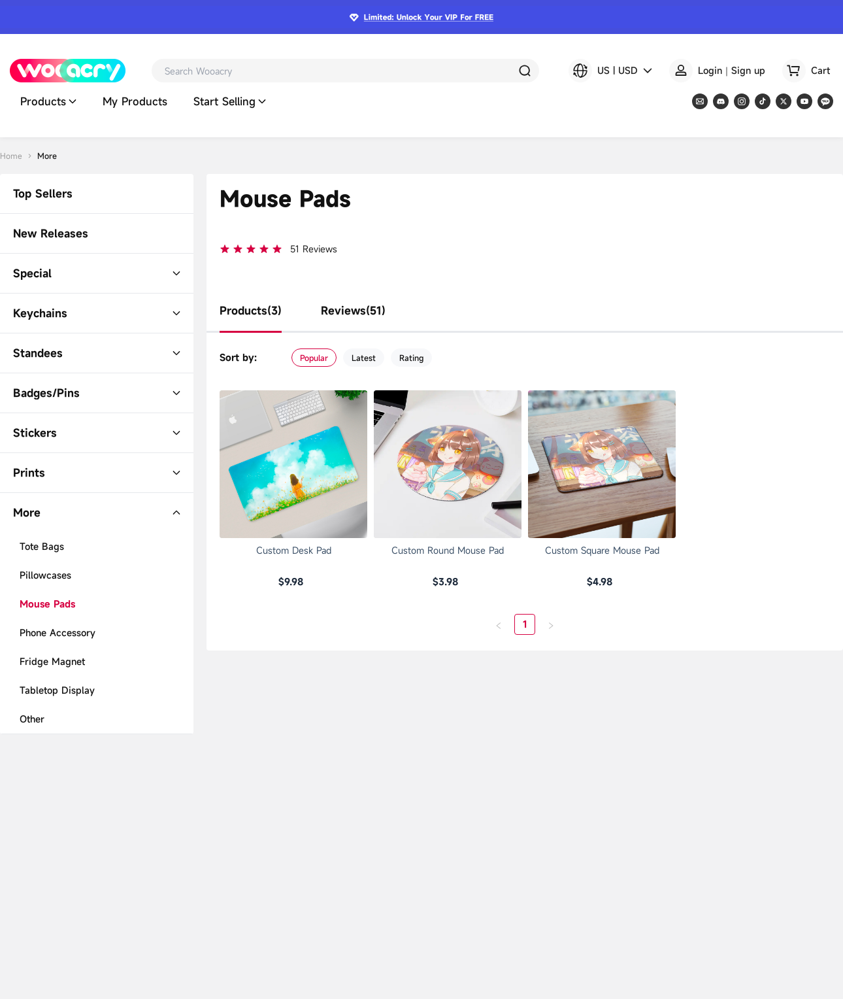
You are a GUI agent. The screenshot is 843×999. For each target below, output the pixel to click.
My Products (135, 102)
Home (11, 155)
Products (48, 102)
